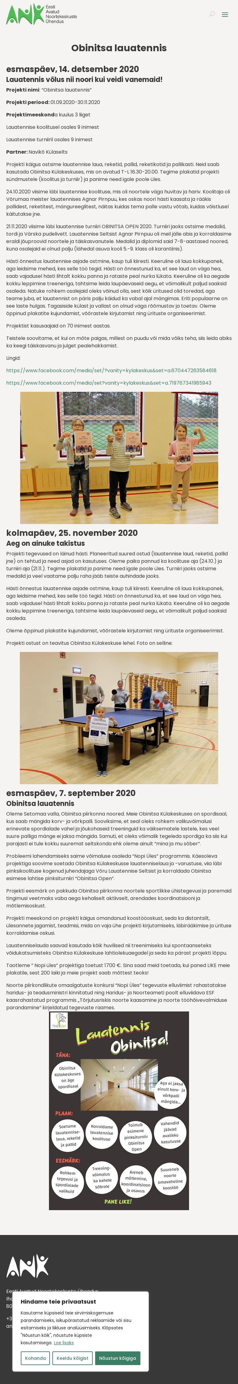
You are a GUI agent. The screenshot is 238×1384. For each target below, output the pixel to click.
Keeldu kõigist (72, 1358)
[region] (80, 1331)
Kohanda (35, 1358)
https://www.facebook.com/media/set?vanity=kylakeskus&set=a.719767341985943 (108, 383)
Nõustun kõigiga (117, 1358)
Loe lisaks (64, 1343)
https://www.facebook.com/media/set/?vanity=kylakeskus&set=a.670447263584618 (111, 370)
